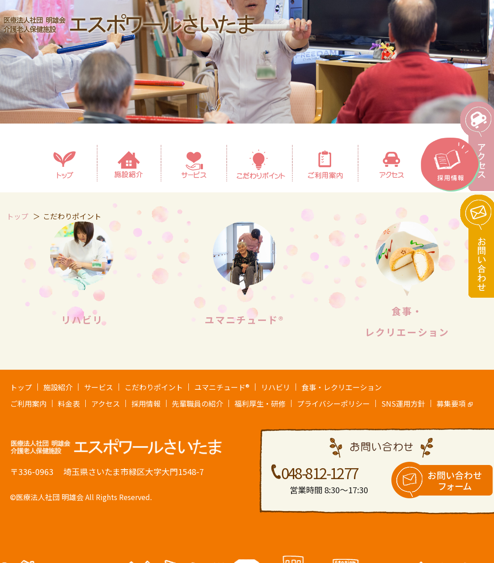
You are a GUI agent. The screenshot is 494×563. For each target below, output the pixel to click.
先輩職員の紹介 (197, 403)
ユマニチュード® (245, 319)
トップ (21, 387)
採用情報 (146, 403)
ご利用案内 (28, 403)
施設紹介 (58, 387)
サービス (98, 387)
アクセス (105, 403)
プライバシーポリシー (333, 403)
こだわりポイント (154, 387)
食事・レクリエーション (342, 387)
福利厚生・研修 (260, 403)
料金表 (69, 403)
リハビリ (82, 319)
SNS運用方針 (403, 403)
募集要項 (451, 403)
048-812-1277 (319, 472)
